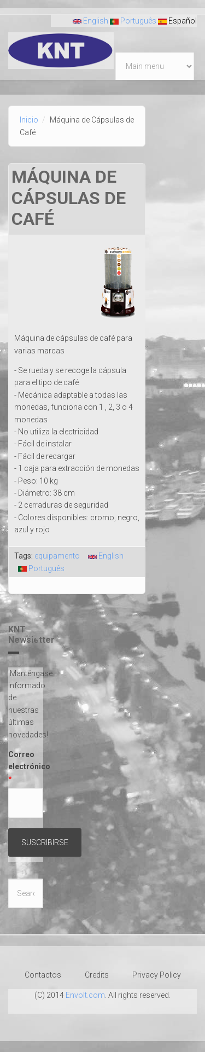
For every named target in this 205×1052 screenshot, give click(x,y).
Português (133, 20)
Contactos (43, 974)
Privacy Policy (156, 974)
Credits (97, 974)
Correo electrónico (25, 766)
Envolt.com (85, 995)
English (90, 20)
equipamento (57, 555)
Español (177, 20)
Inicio (29, 119)
